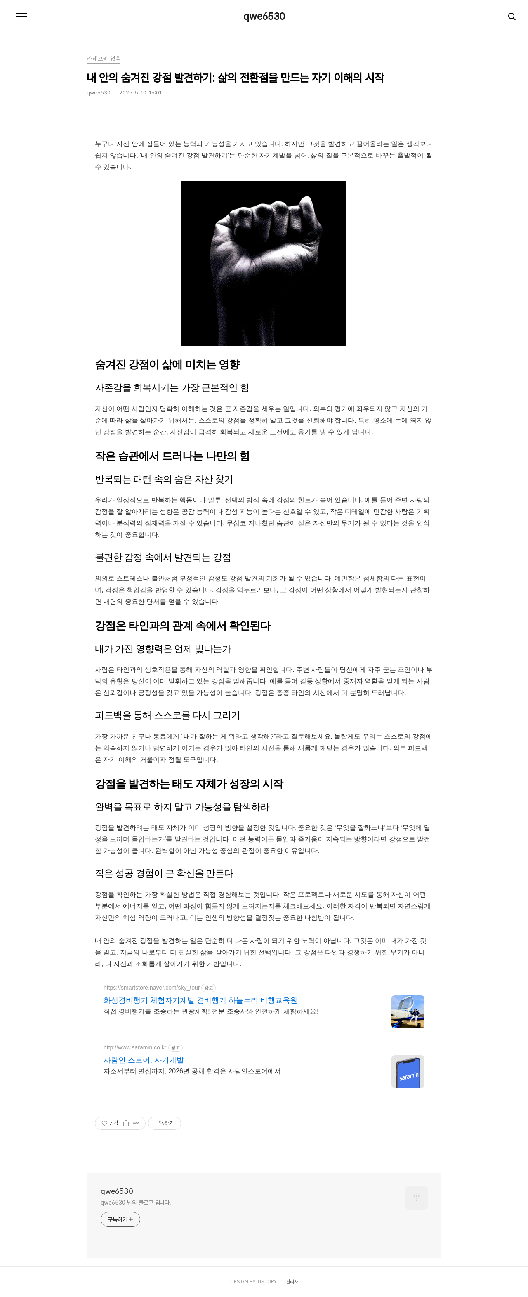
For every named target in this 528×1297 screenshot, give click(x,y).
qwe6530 (264, 16)
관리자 (292, 1282)
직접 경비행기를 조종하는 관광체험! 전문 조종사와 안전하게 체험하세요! (211, 1011)
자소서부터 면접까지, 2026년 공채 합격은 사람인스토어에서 (192, 1071)
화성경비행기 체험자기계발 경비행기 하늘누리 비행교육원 (200, 1000)
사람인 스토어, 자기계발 (144, 1060)
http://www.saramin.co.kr (135, 1047)
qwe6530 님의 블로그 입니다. (136, 1202)
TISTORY (267, 1282)
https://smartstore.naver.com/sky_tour (152, 987)
